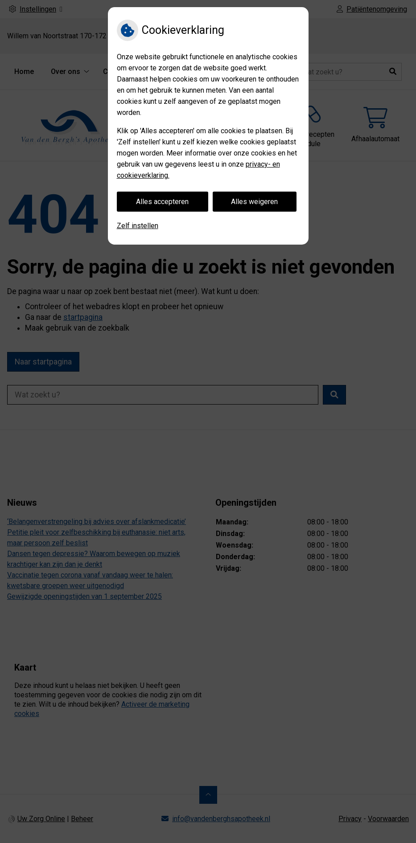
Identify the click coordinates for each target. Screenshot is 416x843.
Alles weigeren (254, 201)
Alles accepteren (162, 201)
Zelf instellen (137, 225)
